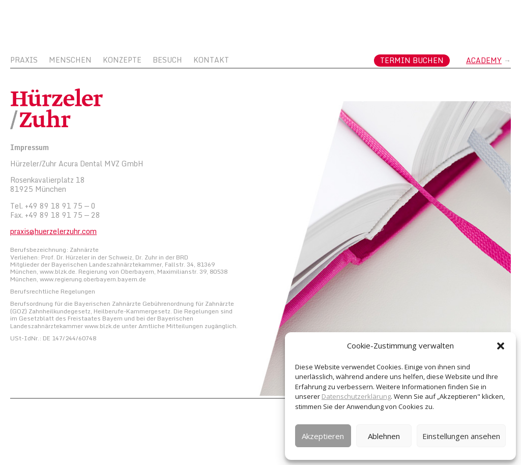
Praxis (24, 61)
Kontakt (211, 61)
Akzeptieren (323, 436)
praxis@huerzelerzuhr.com (53, 231)
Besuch (167, 61)
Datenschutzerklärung (356, 396)
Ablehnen (384, 436)
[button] (501, 346)
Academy (484, 60)
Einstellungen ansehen (461, 436)
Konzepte (122, 61)
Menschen (70, 61)
